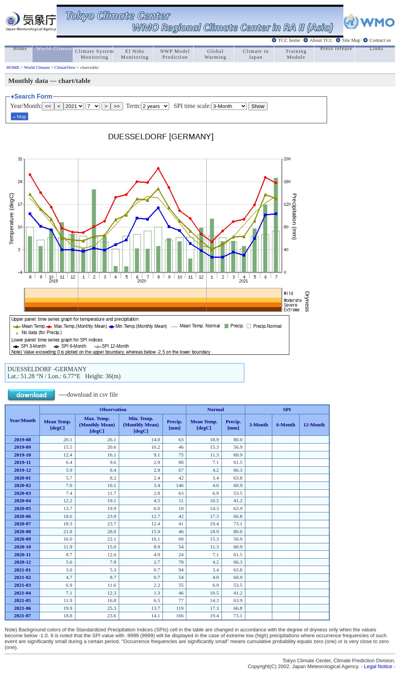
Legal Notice (378, 666)
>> (117, 106)
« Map (19, 116)
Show (258, 106)
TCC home (289, 40)
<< (48, 106)
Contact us (380, 40)
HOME (13, 67)
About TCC (321, 40)
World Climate (37, 67)
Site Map (351, 40)
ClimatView (64, 67)
